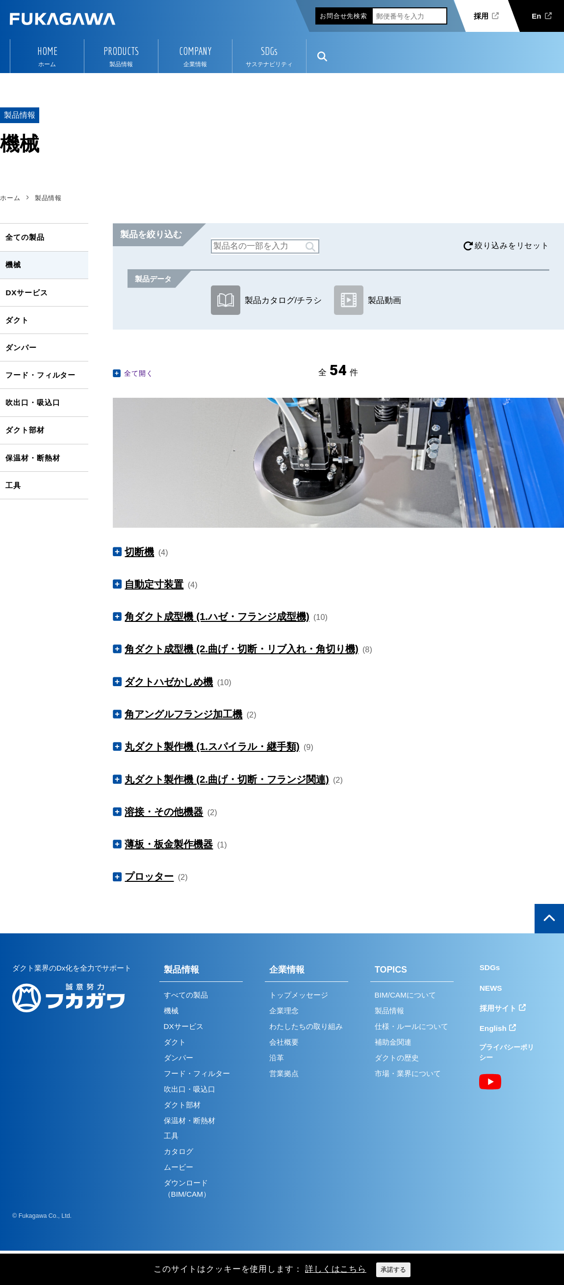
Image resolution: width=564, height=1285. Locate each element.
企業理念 (284, 1010)
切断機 (139, 551)
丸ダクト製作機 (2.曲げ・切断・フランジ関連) (227, 779)
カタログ (178, 1151)
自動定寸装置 (154, 584)
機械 (13, 264)
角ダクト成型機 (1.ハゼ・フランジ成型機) (217, 616)
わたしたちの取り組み (306, 1026)
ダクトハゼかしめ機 (169, 681)
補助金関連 (393, 1042)
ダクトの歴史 (397, 1058)
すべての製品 (186, 995)
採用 (481, 16)
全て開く (138, 373)
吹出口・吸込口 (32, 402)
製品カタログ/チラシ (266, 300)
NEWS (491, 988)
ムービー (178, 1167)
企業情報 (287, 970)
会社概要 (284, 1042)
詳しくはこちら (335, 1269)
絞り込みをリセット (512, 245)
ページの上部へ (549, 918)
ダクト (17, 320)
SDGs (269, 51)
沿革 (276, 1058)
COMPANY (195, 51)
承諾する (393, 1269)
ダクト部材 (24, 430)
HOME (47, 51)
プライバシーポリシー (506, 1052)
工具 (13, 485)
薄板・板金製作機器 (169, 844)
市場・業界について (408, 1073)
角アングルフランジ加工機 (183, 714)
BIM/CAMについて (405, 995)
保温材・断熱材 (32, 458)
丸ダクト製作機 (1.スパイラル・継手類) (212, 746)
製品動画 (367, 300)
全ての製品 (24, 237)
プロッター (149, 876)
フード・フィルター (40, 375)
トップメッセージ (298, 995)
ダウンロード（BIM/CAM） (187, 1188)
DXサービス (26, 292)
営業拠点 (284, 1073)
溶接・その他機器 (164, 811)
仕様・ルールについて (411, 1026)
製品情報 (181, 970)
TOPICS (391, 970)
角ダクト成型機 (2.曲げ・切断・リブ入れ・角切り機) (241, 648)
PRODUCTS (121, 51)
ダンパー (20, 347)
